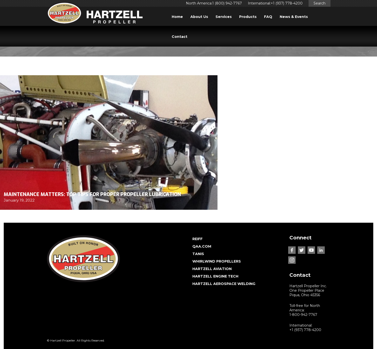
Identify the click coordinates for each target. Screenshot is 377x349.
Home (177, 16)
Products (248, 16)
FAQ (268, 16)
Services (223, 16)
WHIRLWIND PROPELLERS (216, 261)
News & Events (294, 16)
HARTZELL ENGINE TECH (215, 276)
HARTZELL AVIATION (212, 269)
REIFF (197, 239)
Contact (179, 36)
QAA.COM (201, 246)
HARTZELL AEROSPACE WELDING (223, 283)
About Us (199, 16)
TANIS (198, 254)
